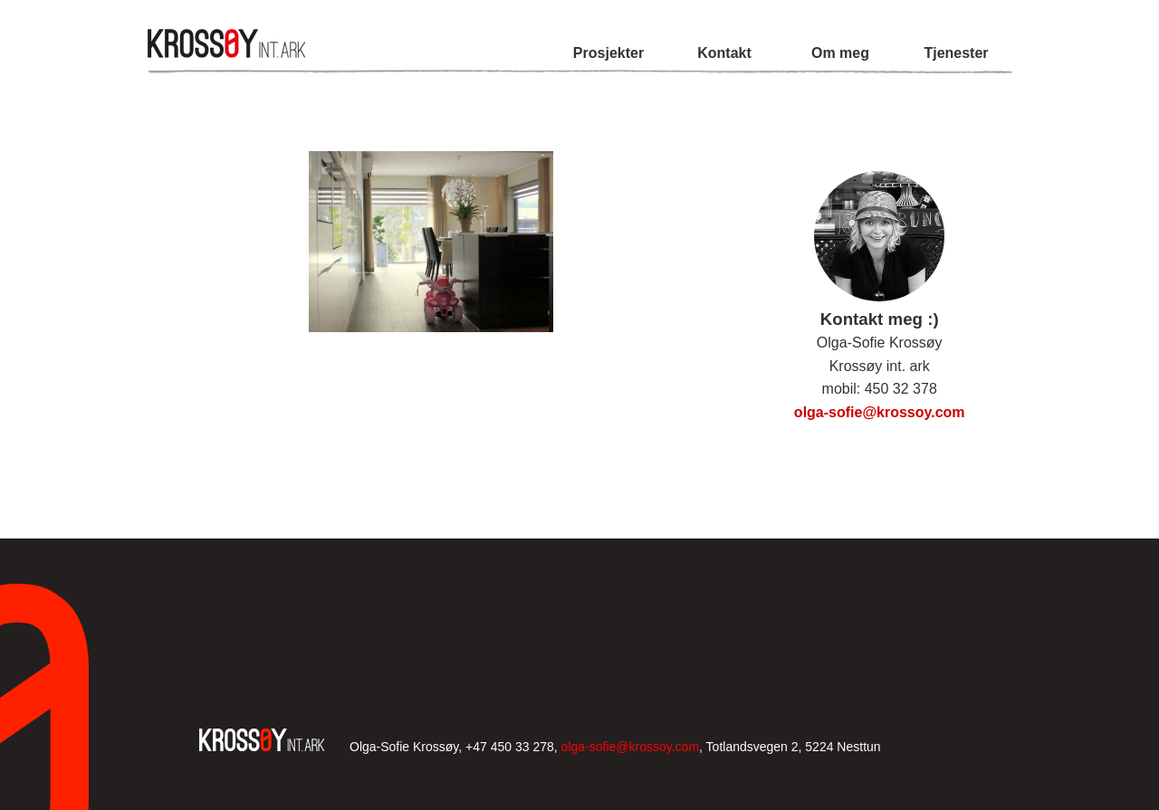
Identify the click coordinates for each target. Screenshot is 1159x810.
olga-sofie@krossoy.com (879, 412)
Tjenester (956, 53)
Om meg (840, 53)
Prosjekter (608, 53)
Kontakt (724, 53)
